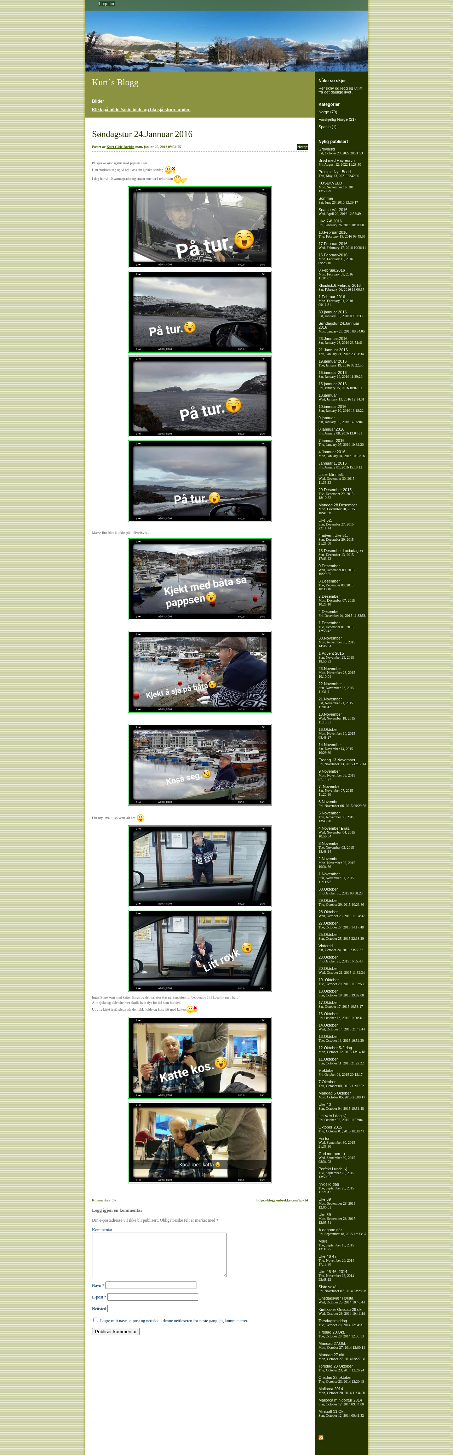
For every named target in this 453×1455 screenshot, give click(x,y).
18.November (337, 718)
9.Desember (337, 570)
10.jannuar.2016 (341, 408)
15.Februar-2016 (336, 259)
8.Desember (336, 585)
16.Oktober (337, 733)
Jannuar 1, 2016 (340, 465)
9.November (337, 775)
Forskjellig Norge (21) (337, 119)
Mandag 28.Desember (338, 509)
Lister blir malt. (337, 478)
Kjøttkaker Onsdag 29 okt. (342, 1311)
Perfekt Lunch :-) (336, 1173)
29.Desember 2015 (336, 494)
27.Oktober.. (341, 925)
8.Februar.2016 (336, 274)
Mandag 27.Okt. (342, 1345)
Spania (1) (328, 127)
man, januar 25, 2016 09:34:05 (158, 147)
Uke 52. (336, 524)
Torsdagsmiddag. (341, 1323)
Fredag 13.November (342, 762)
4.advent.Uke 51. (336, 539)
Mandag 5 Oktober (342, 1095)
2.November (337, 863)
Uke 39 (337, 1203)
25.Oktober (341, 936)
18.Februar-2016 (342, 234)
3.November (336, 847)
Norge (302, 147)
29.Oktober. (341, 902)
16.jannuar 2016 (340, 374)
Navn (98, 1293)
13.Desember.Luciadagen (341, 555)
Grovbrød (341, 151)
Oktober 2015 (341, 1129)
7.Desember (337, 600)
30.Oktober (340, 891)
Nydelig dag (336, 1188)
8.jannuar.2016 (340, 431)
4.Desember (342, 613)
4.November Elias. (337, 832)
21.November (336, 703)
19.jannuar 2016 (341, 363)
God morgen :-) (337, 1158)
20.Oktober (342, 970)
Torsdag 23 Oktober (341, 1368)
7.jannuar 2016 (341, 442)
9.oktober (340, 1072)
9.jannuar (340, 420)
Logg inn (107, 3)
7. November (336, 790)
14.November (336, 749)
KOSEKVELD (337, 187)
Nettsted (99, 1317)
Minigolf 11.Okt (341, 1413)
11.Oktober (341, 1061)
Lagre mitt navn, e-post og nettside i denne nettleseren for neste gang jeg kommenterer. (174, 1329)
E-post (99, 1305)
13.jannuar (342, 397)
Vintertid (341, 948)
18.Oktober (341, 993)
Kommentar (102, 1229)
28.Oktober (342, 914)
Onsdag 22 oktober (341, 1379)
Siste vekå (342, 1289)
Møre (336, 1245)
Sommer (338, 200)
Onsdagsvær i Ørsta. (342, 1300)
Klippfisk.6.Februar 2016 (341, 287)
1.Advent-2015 (336, 657)
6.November (342, 804)
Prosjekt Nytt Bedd (339, 174)
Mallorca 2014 (342, 1391)
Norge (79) (328, 112)
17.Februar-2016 (342, 245)
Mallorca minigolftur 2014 (341, 1402)
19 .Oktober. (341, 982)
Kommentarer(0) (104, 1200)
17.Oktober (341, 1004)
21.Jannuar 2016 (341, 352)
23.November (337, 672)
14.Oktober (342, 1027)
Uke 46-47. (336, 1260)
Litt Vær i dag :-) (340, 1118)
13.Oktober (341, 1038)
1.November (336, 878)
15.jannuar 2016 (340, 386)
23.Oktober (340, 959)
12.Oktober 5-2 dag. (342, 1050)
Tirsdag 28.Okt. (341, 1334)
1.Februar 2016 (336, 301)
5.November (336, 817)
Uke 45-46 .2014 (336, 1275)
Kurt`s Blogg (115, 82)
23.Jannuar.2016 (340, 340)
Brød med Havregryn (340, 162)
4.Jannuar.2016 (342, 454)
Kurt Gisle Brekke (120, 147)
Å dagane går (342, 1232)
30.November (337, 642)
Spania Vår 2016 (340, 212)
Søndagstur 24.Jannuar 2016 (142, 134)
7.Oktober (341, 1084)
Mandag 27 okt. (342, 1357)
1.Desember (336, 627)
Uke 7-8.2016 (341, 223)
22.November (336, 688)
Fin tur (337, 1142)
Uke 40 (341, 1106)
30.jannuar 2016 (340, 314)
